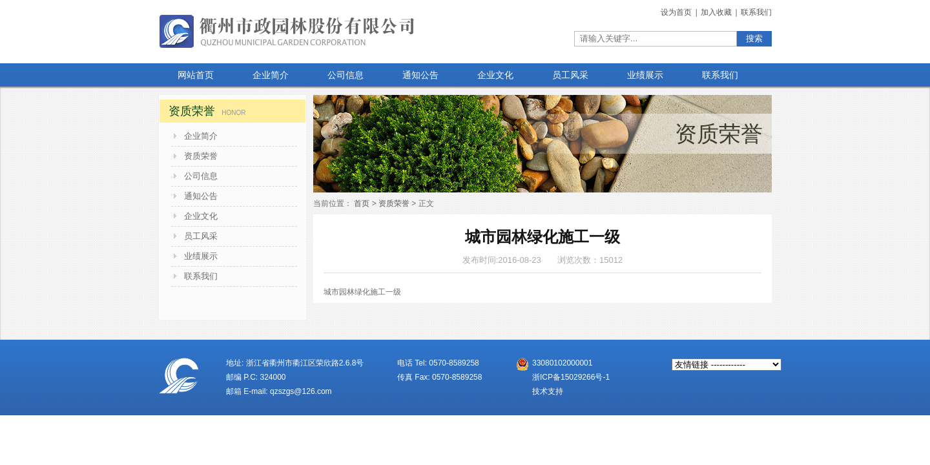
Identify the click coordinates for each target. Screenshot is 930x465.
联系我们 (756, 12)
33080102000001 (562, 362)
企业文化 (201, 216)
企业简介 (201, 136)
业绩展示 (201, 256)
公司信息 (201, 176)
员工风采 (201, 236)
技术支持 (547, 391)
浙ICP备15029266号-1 (571, 377)
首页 (361, 203)
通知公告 (201, 196)
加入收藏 (717, 12)
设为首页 (677, 12)
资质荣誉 (201, 156)
